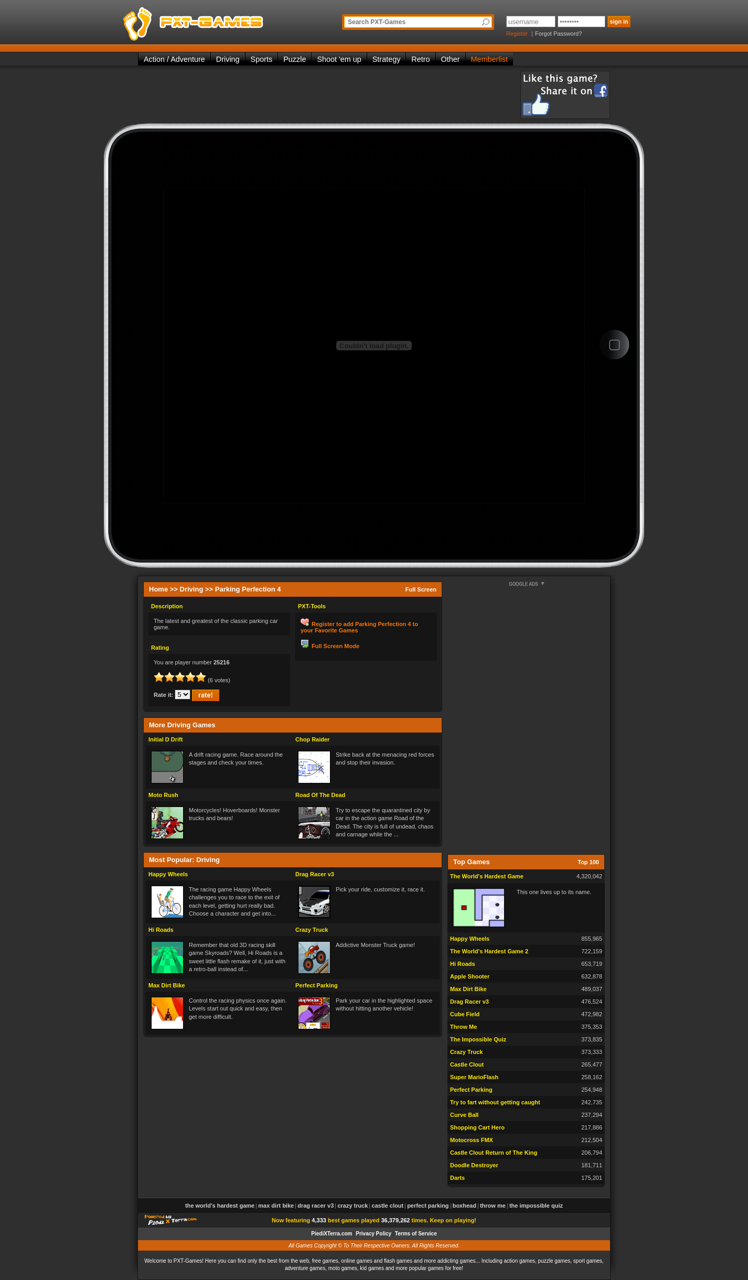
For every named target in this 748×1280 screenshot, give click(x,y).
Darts (457, 1178)
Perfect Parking (316, 985)
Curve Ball (464, 1115)
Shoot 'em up (339, 59)
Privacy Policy (373, 1233)
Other (450, 59)
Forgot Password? (558, 33)
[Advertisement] (329, 94)
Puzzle (294, 59)
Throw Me (463, 1027)
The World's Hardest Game (486, 876)
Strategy (386, 59)
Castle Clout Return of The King (493, 1152)
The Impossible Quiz (478, 1039)
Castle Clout (467, 1064)
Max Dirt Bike (166, 985)
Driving (228, 59)
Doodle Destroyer (474, 1165)
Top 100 (588, 862)
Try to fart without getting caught (495, 1102)
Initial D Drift (165, 739)
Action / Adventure (174, 59)
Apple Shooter (469, 976)
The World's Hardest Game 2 (489, 951)
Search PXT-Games (376, 22)
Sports (262, 59)
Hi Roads (161, 930)
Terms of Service (416, 1233)
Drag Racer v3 (314, 874)
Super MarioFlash (474, 1077)
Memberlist (489, 59)
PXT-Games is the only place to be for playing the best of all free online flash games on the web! (217, 21)
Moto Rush (163, 795)
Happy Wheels (168, 874)
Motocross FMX (471, 1140)
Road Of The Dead (320, 795)
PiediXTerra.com (331, 1233)
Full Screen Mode (335, 646)
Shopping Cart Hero (477, 1127)
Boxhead (464, 1205)
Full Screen (420, 589)
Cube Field (464, 1014)
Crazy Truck (311, 930)
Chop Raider (312, 739)
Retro (420, 59)
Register (517, 33)
